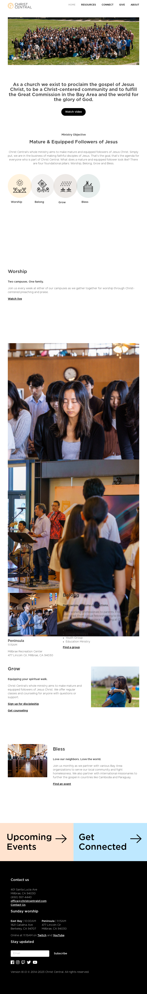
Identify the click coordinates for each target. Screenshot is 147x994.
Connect (107, 5)
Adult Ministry (75, 630)
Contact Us (18, 905)
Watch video (73, 112)
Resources (88, 5)
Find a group (71, 647)
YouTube (58, 935)
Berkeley (94, 634)
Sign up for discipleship (23, 704)
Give (122, 5)
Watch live (15, 299)
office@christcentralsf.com (28, 901)
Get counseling (18, 710)
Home (71, 5)
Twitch (42, 935)
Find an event (62, 784)
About (135, 5)
